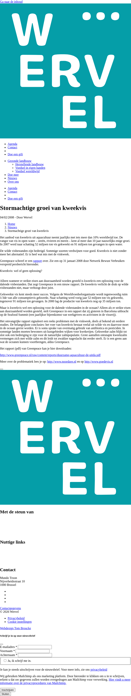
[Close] (1, 369)
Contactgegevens (10, 608)
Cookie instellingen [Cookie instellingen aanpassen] (20, 621)
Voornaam (8, 651)
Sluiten (5, 694)
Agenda (12, 144)
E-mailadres (9, 647)
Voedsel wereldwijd (27, 171)
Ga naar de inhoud (11, 1)
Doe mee (13, 174)
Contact (12, 147)
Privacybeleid (16, 618)
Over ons (13, 181)
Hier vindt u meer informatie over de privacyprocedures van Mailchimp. (65, 681)
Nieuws (12, 178)
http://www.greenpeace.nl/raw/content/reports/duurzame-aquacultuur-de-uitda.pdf (50, 355)
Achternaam (9, 655)
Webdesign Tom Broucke (15, 628)
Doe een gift (15, 154)
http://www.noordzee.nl (61, 361)
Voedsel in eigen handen (30, 167)
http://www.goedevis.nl (99, 361)
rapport (37, 260)
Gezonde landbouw (19, 160)
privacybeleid (99, 669)
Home (11, 224)
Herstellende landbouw (29, 164)
